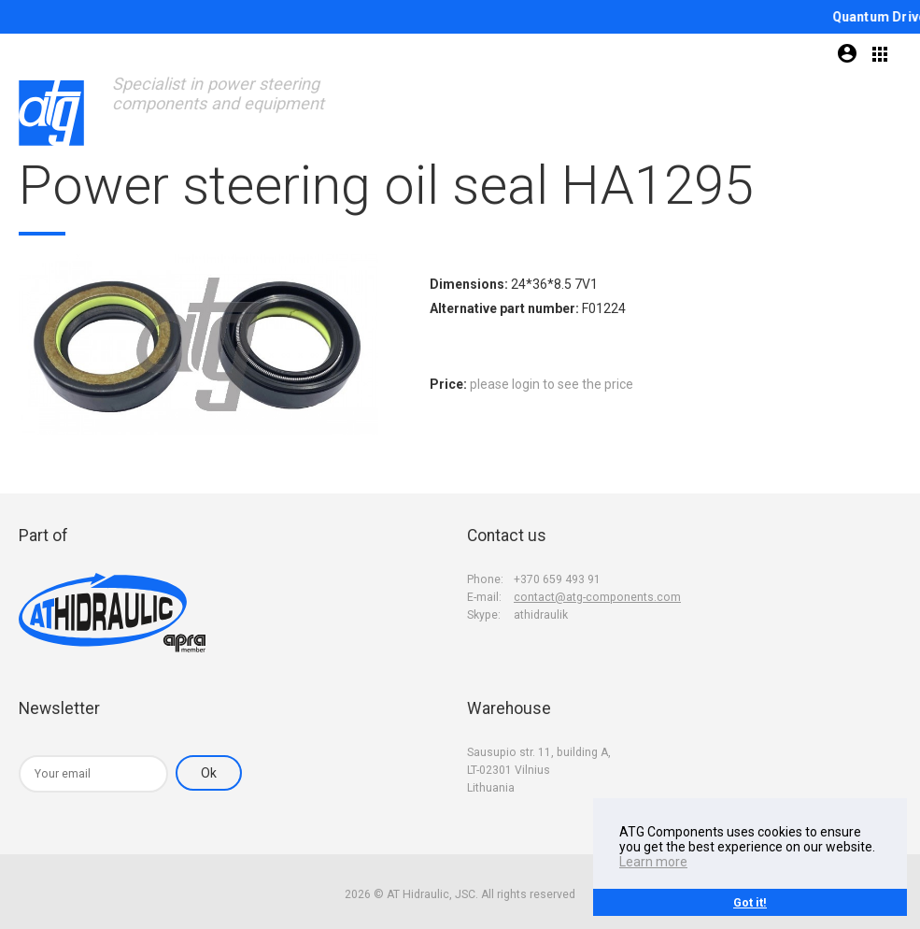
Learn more (653, 861)
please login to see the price (551, 384)
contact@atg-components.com (597, 597)
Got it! (750, 902)
